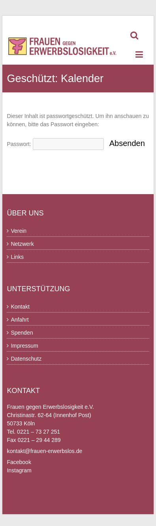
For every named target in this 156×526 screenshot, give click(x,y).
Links (17, 257)
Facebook (19, 462)
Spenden (22, 332)
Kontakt (20, 306)
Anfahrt (19, 319)
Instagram (19, 470)
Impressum (24, 346)
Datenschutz (26, 359)
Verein (18, 231)
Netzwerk (22, 244)
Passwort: (55, 144)
